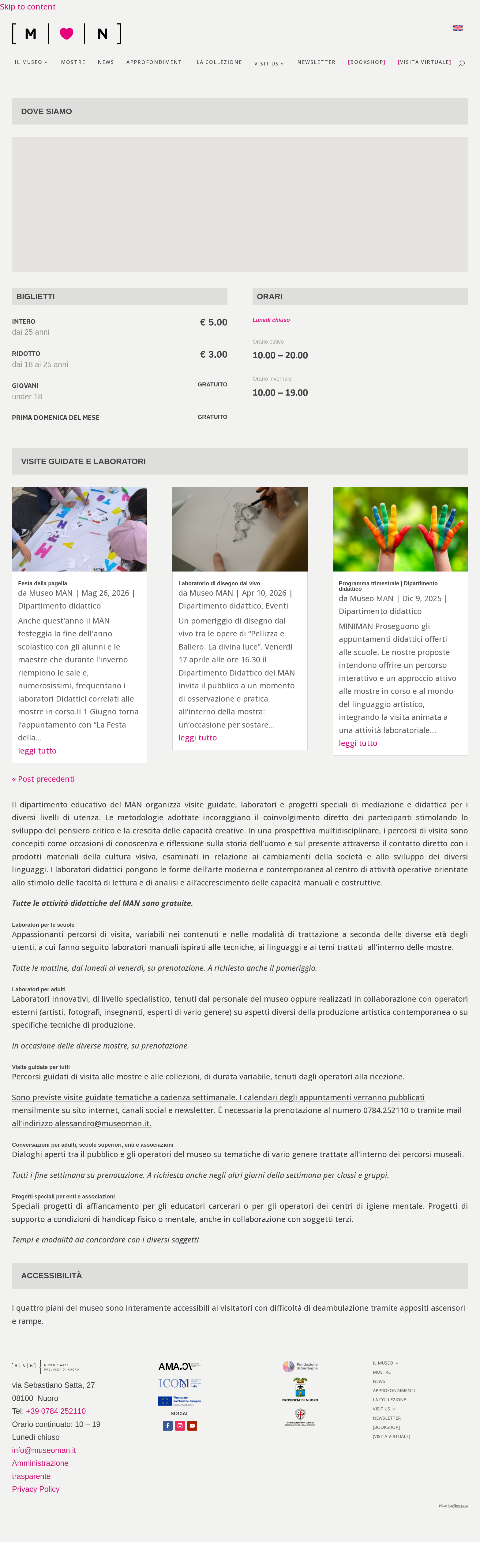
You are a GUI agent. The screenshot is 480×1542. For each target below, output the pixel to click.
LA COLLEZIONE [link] (219, 62)
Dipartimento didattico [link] (59, 605)
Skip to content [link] (28, 6)
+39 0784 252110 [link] (56, 1411)
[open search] (462, 64)
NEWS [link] (106, 62)
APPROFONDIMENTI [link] (155, 62)
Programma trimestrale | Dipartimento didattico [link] (388, 586)
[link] (458, 27)
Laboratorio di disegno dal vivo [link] (219, 583)
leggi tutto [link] (37, 750)
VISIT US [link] (266, 63)
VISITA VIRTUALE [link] (424, 62)
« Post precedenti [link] (43, 778)
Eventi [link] (277, 605)
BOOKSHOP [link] (366, 62)
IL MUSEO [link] (29, 62)
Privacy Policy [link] (36, 1489)
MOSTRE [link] (73, 62)
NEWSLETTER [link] (316, 62)
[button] (168, 1426)
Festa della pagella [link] (42, 583)
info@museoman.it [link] (44, 1450)
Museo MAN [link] (51, 592)
